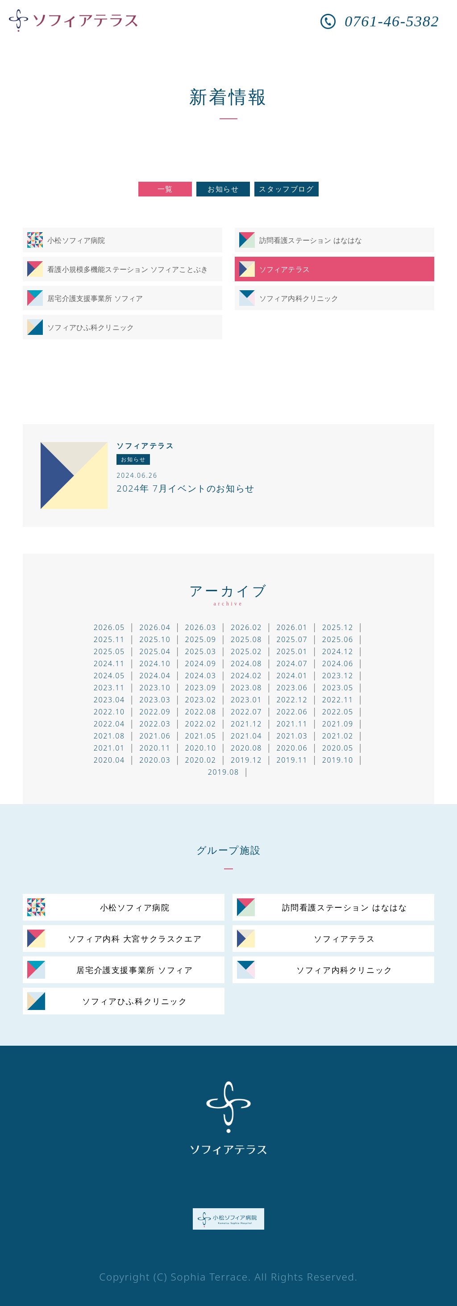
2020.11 (154, 748)
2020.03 (154, 760)
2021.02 (337, 736)
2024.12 (337, 651)
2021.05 (200, 736)
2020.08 (246, 748)
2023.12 (337, 675)
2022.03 (154, 724)
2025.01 (291, 651)
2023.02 (200, 700)
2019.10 (337, 760)
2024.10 (154, 663)
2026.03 (200, 627)
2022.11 (337, 700)
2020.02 (200, 760)
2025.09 (200, 639)
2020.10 (200, 748)
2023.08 (246, 688)
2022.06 (291, 712)
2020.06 (291, 748)
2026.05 (109, 627)
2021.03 (291, 736)
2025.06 (337, 639)
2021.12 (246, 724)
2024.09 (200, 663)
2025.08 (246, 639)
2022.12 (291, 700)
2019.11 (291, 760)
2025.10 (154, 639)
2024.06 (337, 663)
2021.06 (154, 736)
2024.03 (200, 675)
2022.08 (200, 712)
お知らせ (223, 189)
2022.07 (246, 712)
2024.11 (109, 663)
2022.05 (337, 712)
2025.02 (246, 651)
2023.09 (200, 688)
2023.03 (154, 700)
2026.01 (291, 627)
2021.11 (291, 724)
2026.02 (246, 627)
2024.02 (246, 675)
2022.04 (109, 724)
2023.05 (337, 688)
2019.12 (246, 760)
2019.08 (223, 772)
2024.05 (109, 675)
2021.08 (109, 736)
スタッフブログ (286, 189)
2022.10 (109, 712)
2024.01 (291, 675)
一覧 (165, 189)
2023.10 (154, 688)
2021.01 (109, 748)
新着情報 (228, 96)
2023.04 (109, 700)
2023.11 (109, 688)
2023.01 (246, 700)
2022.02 (200, 724)
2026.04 (154, 627)
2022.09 (154, 712)
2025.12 (337, 627)
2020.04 (109, 760)
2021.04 (246, 736)
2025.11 (109, 639)
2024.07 (291, 663)
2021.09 (337, 724)
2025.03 (200, 651)
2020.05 (337, 748)
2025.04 (154, 651)
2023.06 (291, 688)
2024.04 (154, 675)
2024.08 (246, 663)
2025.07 (291, 639)
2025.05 (109, 651)
